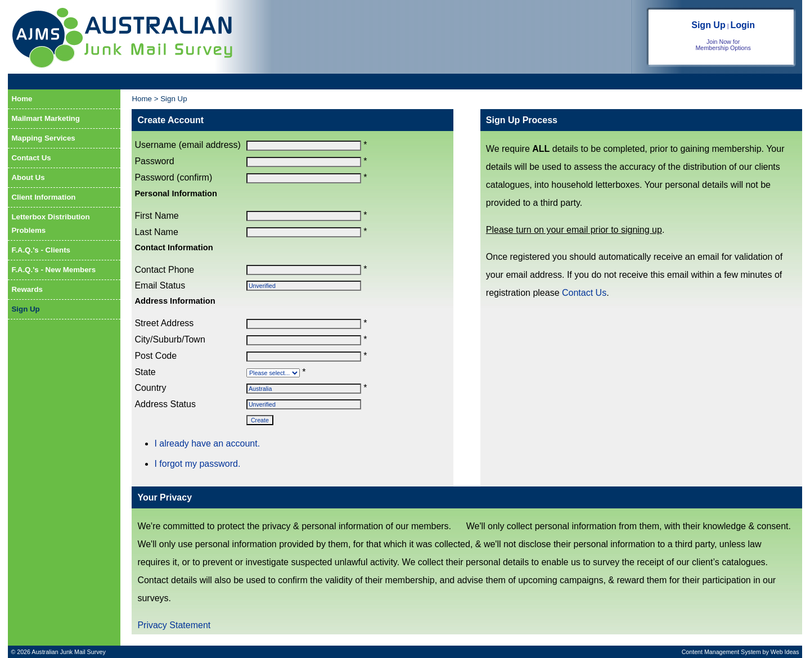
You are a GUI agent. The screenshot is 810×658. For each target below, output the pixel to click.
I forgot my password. (197, 463)
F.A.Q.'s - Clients (40, 250)
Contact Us (31, 158)
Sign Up (708, 25)
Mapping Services (43, 138)
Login (742, 25)
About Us (27, 177)
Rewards (27, 289)
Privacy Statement (173, 625)
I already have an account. (207, 443)
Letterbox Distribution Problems (50, 224)
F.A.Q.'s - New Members (53, 269)
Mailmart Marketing (45, 118)
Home (21, 98)
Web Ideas (785, 651)
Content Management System (721, 651)
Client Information (43, 197)
